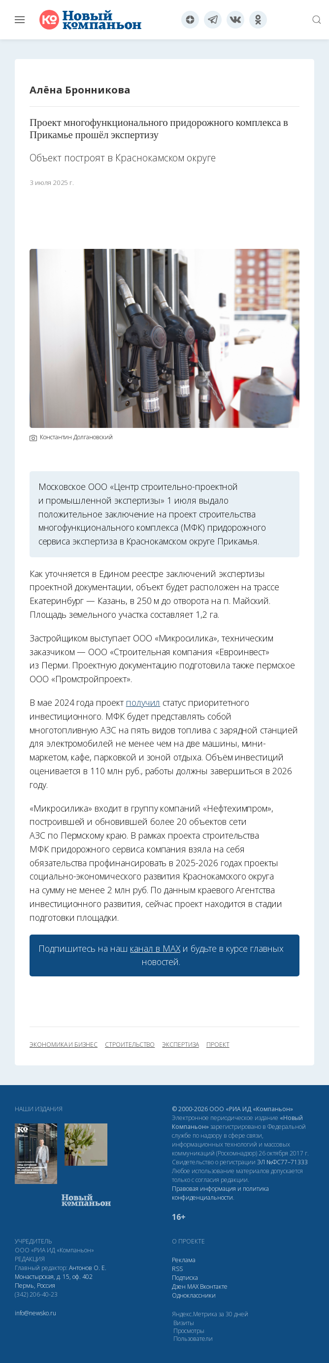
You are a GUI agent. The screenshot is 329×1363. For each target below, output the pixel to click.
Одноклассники (194, 1295)
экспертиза (180, 1045)
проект (218, 1045)
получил (143, 702)
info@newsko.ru (35, 1313)
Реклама (184, 1260)
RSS (177, 1269)
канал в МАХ (155, 948)
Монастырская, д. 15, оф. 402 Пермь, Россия (54, 1281)
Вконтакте (214, 1286)
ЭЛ (282, 1162)
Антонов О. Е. (87, 1268)
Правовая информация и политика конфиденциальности (220, 1193)
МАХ (192, 1286)
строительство (130, 1045)
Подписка (185, 1277)
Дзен (179, 1286)
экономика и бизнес (64, 1045)
